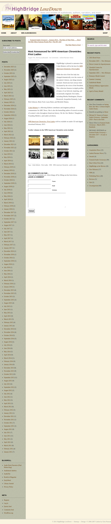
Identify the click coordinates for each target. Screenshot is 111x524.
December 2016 (9, 251)
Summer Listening (95, 79)
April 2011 (7, 442)
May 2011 (7, 439)
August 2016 (8, 264)
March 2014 (8, 358)
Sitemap (76, 522)
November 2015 (9, 293)
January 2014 (8, 364)
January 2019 (8, 170)
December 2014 (9, 329)
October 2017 (8, 219)
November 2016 (9, 254)
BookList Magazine (10, 477)
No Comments (53, 58)
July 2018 (7, 190)
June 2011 (7, 436)
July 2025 (7, 83)
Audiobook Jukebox (10, 471)
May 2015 (7, 313)
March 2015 (8, 319)
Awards (91, 156)
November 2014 (9, 332)
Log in (6, 503)
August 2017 (8, 225)
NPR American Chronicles (60, 165)
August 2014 (8, 342)
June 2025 (7, 86)
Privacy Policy (8, 487)
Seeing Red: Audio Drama (99, 107)
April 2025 (7, 92)
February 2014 (8, 361)
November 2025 (9, 70)
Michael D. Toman (95, 115)
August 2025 (8, 79)
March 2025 (8, 96)
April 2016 (7, 277)
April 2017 (7, 238)
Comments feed (9, 510)
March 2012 (8, 406)
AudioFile (7, 474)
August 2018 (8, 186)
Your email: (6, 45)
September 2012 (9, 387)
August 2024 (8, 118)
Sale (90, 182)
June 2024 (7, 125)
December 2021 (9, 144)
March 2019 (8, 164)
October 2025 (8, 73)
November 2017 (9, 215)
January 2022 (8, 141)
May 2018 (7, 196)
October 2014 (8, 335)
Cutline (97, 522)
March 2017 (8, 241)
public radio (72, 165)
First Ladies (44, 165)
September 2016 (9, 261)
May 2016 (7, 274)
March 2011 (7, 445)
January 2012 (8, 413)
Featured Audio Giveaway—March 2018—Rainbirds (99, 125)
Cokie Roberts (33, 108)
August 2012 (8, 390)
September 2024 (9, 115)
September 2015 (9, 300)
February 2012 (8, 410)
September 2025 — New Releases (99, 73)
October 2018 (8, 180)
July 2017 (7, 228)
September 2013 (9, 377)
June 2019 (7, 154)
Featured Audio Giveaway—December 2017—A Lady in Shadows (98, 135)
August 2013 (8, 381)
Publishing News (94, 176)
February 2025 (8, 99)
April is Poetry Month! (96, 91)
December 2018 (9, 173)
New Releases (93, 169)
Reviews (92, 179)
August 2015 (8, 303)
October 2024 (8, 112)
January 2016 (8, 287)
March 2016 (8, 280)
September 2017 (9, 222)
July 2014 (7, 345)
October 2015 (8, 296)
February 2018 (8, 206)
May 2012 (7, 400)
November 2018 (9, 177)
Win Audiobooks (28, 33)
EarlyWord (7, 480)
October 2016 (8, 258)
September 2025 (9, 76)
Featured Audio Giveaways (97, 160)
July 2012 (7, 394)
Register (6, 500)
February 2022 (8, 138)
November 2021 (9, 147)
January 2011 (8, 452)
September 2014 (9, 338)
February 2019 (8, 167)
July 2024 (7, 122)
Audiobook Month (95, 82)
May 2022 (7, 128)
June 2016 (7, 270)
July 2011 (7, 432)
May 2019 (7, 157)
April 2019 (7, 160)
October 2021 (8, 151)
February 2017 (8, 245)
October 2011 (8, 423)
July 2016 (7, 267)
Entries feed (7, 506)
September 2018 (9, 183)
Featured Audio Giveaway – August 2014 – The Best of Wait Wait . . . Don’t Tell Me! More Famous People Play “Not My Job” (54, 41)
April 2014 (7, 355)
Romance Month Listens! (97, 76)
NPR (50, 165)
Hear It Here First (94, 163)
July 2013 (7, 384)
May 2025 (7, 89)
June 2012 (7, 397)
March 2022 (8, 135)
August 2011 (8, 429)
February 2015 (8, 322)
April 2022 (7, 131)
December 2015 (9, 290)
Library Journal (9, 483)
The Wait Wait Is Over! (73, 45)
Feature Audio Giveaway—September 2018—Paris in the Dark (98, 117)
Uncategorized (93, 186)
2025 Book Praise (94, 58)
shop (105, 33)
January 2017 (8, 248)
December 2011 (9, 416)
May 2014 (7, 351)
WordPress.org (8, 513)
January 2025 (8, 102)
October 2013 (8, 374)
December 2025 (9, 67)
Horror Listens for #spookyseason (99, 64)
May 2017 (7, 235)
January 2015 (8, 326)
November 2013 (9, 371)
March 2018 (8, 203)
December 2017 (9, 212)
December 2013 (9, 368)
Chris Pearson (106, 522)
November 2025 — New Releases (99, 61)
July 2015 (7, 306)
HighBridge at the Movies (97, 166)
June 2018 (7, 193)
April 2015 (7, 316)
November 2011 (9, 420)
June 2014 (7, 348)
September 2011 (9, 426)
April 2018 (7, 199)
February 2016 (8, 283)
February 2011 (8, 449)
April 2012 (7, 403)
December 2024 (9, 105)
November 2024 (9, 109)
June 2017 (7, 232)
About (14, 33)
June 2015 (7, 309)
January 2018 (8, 209)
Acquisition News (94, 150)
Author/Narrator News (66, 58)
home (3, 33)
